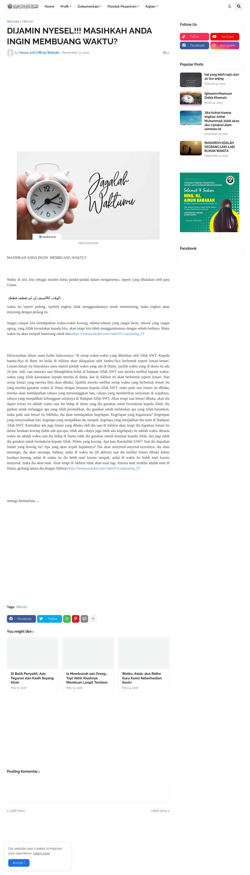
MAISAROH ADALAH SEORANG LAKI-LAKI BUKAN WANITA (219, 147)
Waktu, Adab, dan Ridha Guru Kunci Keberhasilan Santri (142, 678)
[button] (230, 6)
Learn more (41, 853)
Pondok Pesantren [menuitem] (122, 6)
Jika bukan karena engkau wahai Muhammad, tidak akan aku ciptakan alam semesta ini (221, 121)
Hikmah (27, 21)
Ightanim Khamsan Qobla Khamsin (218, 95)
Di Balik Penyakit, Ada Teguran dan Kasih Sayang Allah (32, 678)
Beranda (13, 21)
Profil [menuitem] (64, 6)
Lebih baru (17, 811)
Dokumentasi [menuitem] (88, 6)
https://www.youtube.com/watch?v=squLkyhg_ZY (108, 334)
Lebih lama (159, 811)
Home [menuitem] (49, 6)
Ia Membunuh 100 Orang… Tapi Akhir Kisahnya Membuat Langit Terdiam (87, 678)
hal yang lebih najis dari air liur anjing (221, 76)
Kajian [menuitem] (150, 6)
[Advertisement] (88, 93)
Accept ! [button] (19, 863)
